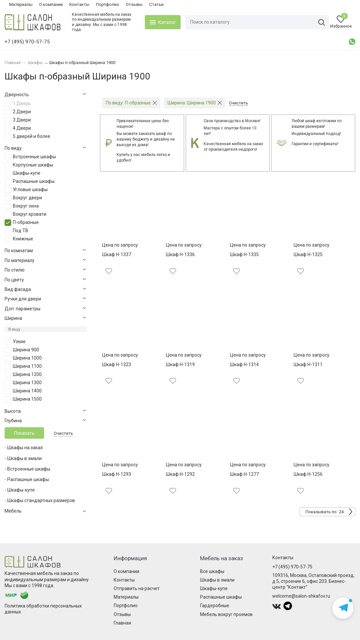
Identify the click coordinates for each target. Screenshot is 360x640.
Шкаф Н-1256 (308, 474)
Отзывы (134, 4)
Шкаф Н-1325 (308, 254)
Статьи (156, 4)
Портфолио (107, 4)
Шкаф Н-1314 (244, 364)
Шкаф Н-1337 (116, 254)
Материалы (21, 4)
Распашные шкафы (221, 597)
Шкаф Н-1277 (244, 474)
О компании (51, 4)
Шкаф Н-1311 (308, 364)
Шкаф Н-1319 (180, 364)
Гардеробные (214, 605)
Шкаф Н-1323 (116, 364)
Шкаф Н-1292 (180, 474)
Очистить (63, 433)
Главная (122, 623)
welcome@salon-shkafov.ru (301, 596)
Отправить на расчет (137, 588)
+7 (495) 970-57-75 (292, 566)
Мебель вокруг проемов (226, 614)
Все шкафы (212, 571)
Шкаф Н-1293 (116, 474)
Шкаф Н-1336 (180, 254)
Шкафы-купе (214, 588)
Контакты (79, 4)
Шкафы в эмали (217, 580)
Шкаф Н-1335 (244, 254)
